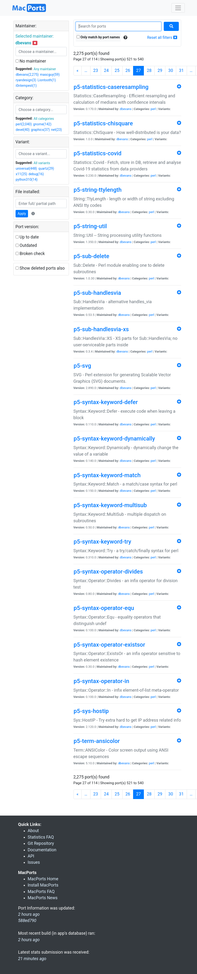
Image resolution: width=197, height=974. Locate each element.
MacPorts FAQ (41, 891)
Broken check (30, 253)
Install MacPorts (43, 885)
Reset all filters (162, 37)
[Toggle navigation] (178, 8)
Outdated (26, 245)
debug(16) (36, 174)
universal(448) (26, 168)
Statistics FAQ (41, 837)
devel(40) (23, 130)
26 (127, 70)
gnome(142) (42, 124)
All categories (44, 119)
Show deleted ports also (40, 268)
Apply (22, 213)
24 (106, 70)
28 (149, 70)
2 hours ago (29, 939)
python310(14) (27, 179)
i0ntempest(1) (26, 85)
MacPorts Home (43, 878)
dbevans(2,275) (27, 74)
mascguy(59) (50, 74)
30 (170, 70)
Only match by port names (98, 37)
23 (95, 70)
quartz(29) (46, 168)
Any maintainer (45, 69)
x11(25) (21, 174)
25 (117, 70)
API (31, 856)
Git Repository (41, 843)
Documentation (42, 849)
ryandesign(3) (26, 80)
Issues (34, 862)
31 (181, 70)
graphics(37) (40, 130)
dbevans (126, 109)
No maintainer (31, 61)
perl (153, 109)
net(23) (56, 130)
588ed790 (27, 920)
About (33, 830)
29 (160, 70)
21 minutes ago (32, 958)
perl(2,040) (24, 124)
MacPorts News (43, 897)
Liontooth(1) (47, 80)
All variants (42, 163)
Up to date (27, 237)
